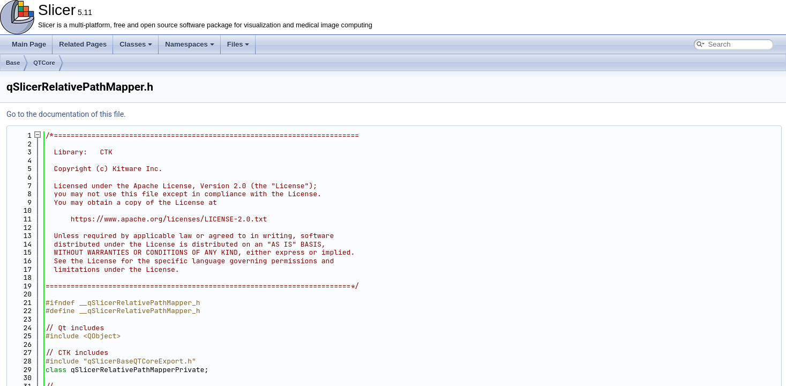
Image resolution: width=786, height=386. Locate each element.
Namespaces (189, 44)
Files (238, 44)
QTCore (44, 63)
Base (13, 63)
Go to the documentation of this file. (66, 114)
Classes (135, 44)
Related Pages (83, 44)
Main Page (29, 44)
